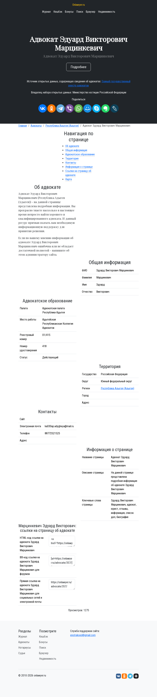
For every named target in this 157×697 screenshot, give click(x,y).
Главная (22, 125)
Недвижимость (106, 11)
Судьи (21, 653)
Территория (71, 158)
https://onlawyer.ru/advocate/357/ (62, 584)
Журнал (46, 11)
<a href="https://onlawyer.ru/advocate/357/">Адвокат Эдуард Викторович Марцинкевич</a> (62, 541)
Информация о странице (79, 166)
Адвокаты (36, 125)
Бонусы (69, 11)
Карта (68, 179)
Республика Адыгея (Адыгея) (62, 125)
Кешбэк (57, 11)
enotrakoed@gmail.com (83, 635)
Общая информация (76, 150)
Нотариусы (24, 647)
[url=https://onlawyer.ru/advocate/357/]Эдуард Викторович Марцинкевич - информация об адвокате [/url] (62, 560)
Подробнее (78, 67)
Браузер (90, 11)
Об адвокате (72, 146)
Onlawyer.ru (78, 4)
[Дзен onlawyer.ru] (136, 675)
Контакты (70, 162)
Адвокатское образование (80, 154)
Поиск (79, 11)
